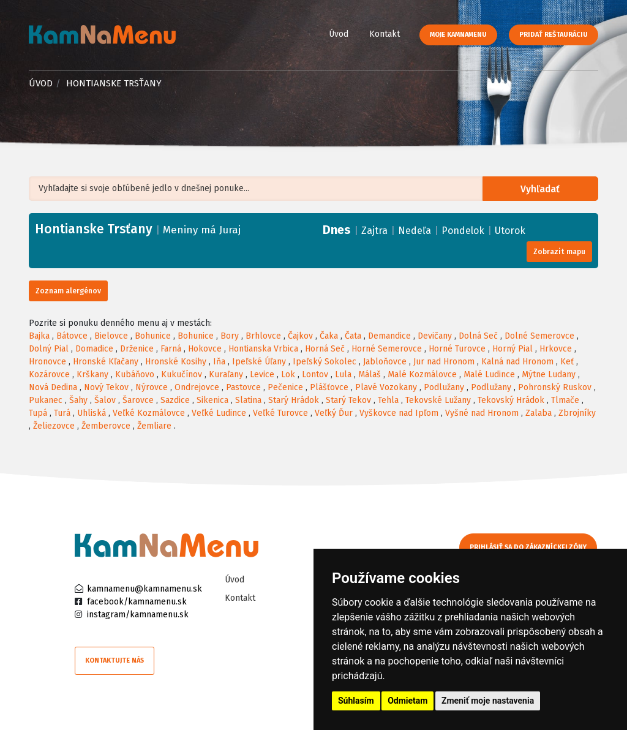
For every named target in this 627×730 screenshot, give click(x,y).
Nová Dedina (53, 387)
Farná (170, 349)
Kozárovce (49, 374)
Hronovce (47, 361)
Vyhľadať (541, 189)
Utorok (510, 230)
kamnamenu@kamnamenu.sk (144, 589)
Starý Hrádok (293, 400)
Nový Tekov (106, 387)
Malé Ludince (489, 374)
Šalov (105, 400)
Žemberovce (105, 426)
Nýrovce (151, 387)
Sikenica (212, 400)
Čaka (329, 336)
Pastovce (243, 387)
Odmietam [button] (407, 701)
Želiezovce (54, 426)
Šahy (78, 400)
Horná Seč (325, 349)
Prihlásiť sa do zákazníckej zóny (529, 547)
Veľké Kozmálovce (149, 413)
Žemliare (154, 426)
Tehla (388, 400)
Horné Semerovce (386, 349)
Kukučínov (181, 374)
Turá (62, 413)
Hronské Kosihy (175, 361)
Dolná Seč (478, 336)
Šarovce (138, 400)
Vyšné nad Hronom (482, 413)
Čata (353, 336)
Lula (343, 374)
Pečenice (285, 387)
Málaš (369, 374)
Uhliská (91, 413)
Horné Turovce (457, 349)
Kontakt (384, 34)
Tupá (38, 413)
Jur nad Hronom (444, 361)
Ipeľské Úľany (259, 361)
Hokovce (205, 349)
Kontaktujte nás (114, 660)
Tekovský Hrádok (511, 400)
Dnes (337, 229)
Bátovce (72, 336)
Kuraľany (226, 374)
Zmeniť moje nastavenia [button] (487, 701)
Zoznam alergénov (68, 291)
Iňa (219, 361)
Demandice (389, 336)
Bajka (39, 336)
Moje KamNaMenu (458, 35)
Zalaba (538, 413)
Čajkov (300, 336)
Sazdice (175, 400)
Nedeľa (414, 230)
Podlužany (444, 387)
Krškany (92, 374)
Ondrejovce (197, 387)
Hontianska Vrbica (263, 349)
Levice (262, 374)
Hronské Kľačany (105, 361)
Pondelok (462, 230)
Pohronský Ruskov (554, 387)
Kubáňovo (134, 374)
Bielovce (111, 336)
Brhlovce (263, 336)
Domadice (94, 349)
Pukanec (45, 400)
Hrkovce (555, 349)
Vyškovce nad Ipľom (398, 413)
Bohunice (153, 336)
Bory (229, 336)
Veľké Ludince (219, 413)
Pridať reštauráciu (553, 35)
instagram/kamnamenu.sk (138, 614)
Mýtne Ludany (549, 374)
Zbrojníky (577, 413)
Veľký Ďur (334, 413)
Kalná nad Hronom (517, 361)
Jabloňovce (385, 361)
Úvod (338, 34)
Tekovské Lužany (438, 400)
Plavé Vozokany (386, 387)
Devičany (435, 336)
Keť (567, 361)
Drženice (137, 349)
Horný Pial (512, 349)
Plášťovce (329, 387)
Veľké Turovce (280, 413)
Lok (288, 374)
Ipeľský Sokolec (324, 361)
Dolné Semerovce (539, 336)
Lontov (315, 374)
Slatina (248, 400)
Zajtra (374, 230)
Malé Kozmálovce (422, 374)
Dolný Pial (49, 349)
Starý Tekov (348, 400)
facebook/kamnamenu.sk (137, 601)
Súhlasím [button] (356, 701)
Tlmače (565, 400)
